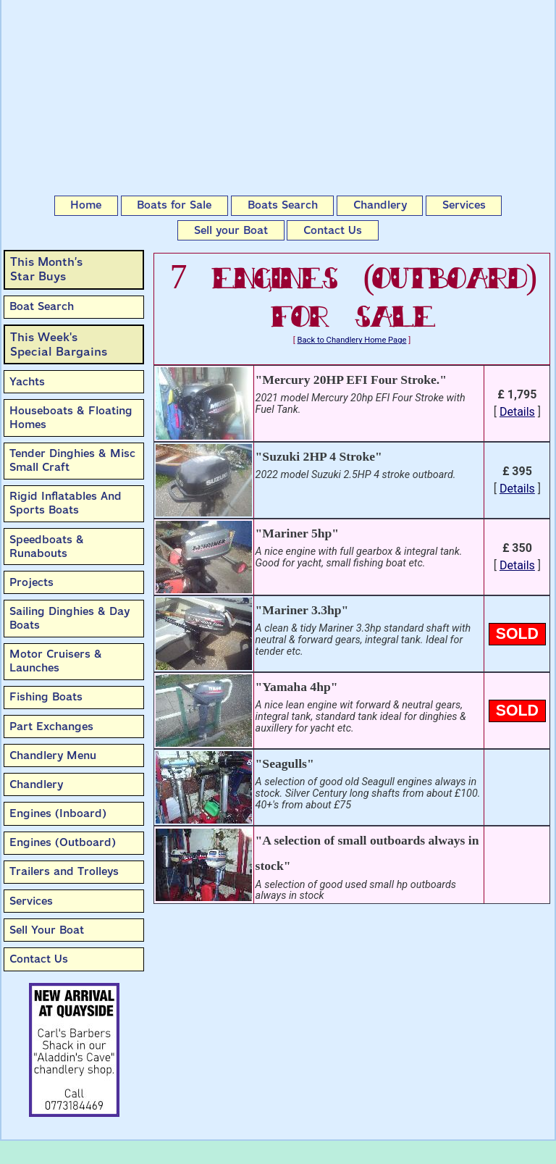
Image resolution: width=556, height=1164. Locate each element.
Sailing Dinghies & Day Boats (69, 618)
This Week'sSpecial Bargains (58, 344)
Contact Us (332, 230)
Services (464, 205)
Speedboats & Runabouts (46, 546)
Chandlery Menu (52, 755)
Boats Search (283, 205)
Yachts (27, 381)
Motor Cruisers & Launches (55, 661)
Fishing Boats (46, 696)
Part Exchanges (51, 726)
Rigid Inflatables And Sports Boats (65, 503)
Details (517, 412)
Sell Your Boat (46, 930)
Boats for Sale (174, 205)
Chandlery (380, 205)
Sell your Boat (231, 230)
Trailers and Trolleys (64, 871)
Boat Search (41, 306)
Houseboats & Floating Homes (70, 417)
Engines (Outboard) (62, 842)
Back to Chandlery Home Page (352, 340)
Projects (31, 582)
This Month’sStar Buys (46, 269)
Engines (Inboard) (57, 813)
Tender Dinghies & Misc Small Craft (72, 460)
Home (85, 205)
